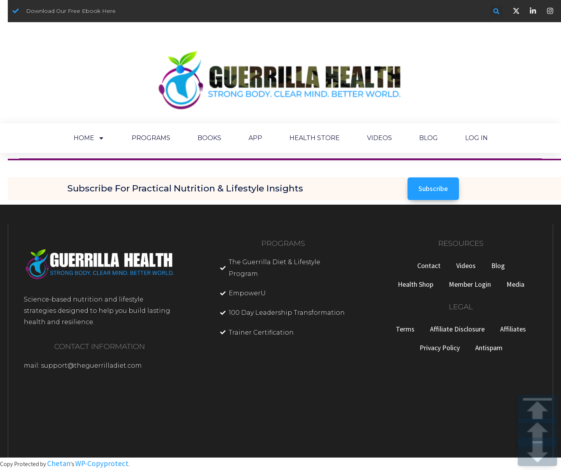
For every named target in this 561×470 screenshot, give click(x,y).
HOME (89, 138)
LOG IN (476, 138)
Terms (405, 328)
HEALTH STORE (314, 138)
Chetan (59, 463)
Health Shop (415, 284)
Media (515, 284)
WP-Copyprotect (102, 463)
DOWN (537, 452)
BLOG (428, 138)
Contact (429, 265)
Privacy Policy (440, 347)
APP (255, 138)
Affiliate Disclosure (457, 328)
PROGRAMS (151, 138)
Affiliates (513, 328)
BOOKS (209, 138)
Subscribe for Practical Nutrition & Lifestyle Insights (185, 188)
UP (537, 432)
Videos (466, 265)
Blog (498, 265)
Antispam (489, 347)
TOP (537, 409)
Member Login (470, 284)
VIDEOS (379, 138)
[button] (496, 11)
